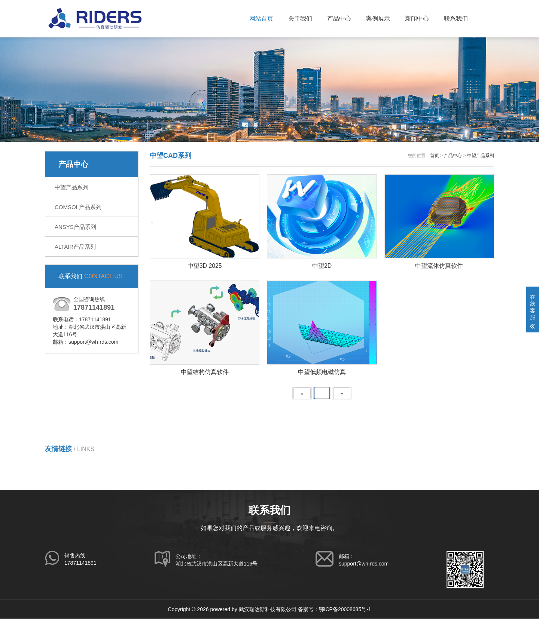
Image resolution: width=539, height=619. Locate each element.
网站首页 (261, 18)
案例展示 (378, 18)
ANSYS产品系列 (75, 227)
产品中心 (339, 18)
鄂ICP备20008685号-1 (345, 610)
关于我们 (300, 18)
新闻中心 (417, 18)
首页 (434, 155)
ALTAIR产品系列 (75, 246)
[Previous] (302, 393)
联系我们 (456, 18)
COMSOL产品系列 (78, 207)
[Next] (342, 393)
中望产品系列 (71, 187)
